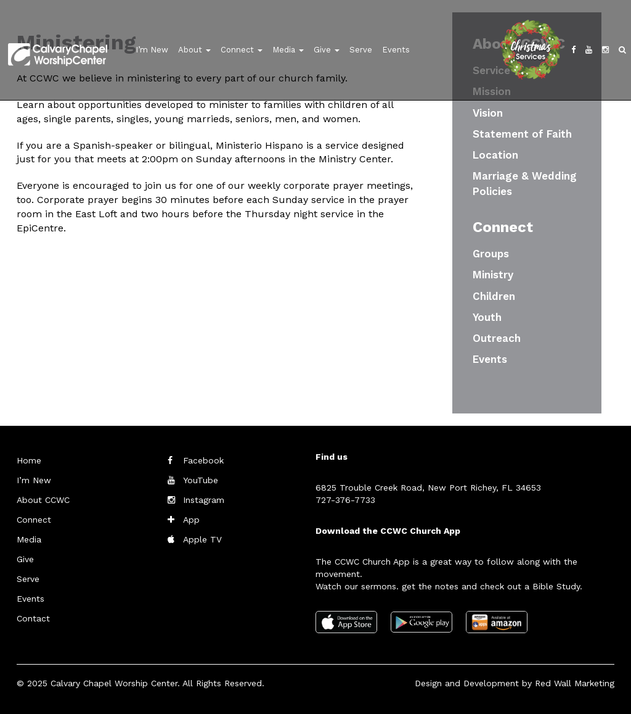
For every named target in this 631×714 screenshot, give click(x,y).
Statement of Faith (522, 134)
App (191, 520)
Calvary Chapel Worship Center (114, 683)
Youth (487, 317)
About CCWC (43, 500)
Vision (488, 113)
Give (327, 49)
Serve (360, 49)
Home (29, 460)
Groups (491, 253)
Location (495, 155)
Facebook (203, 460)
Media (288, 49)
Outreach (497, 338)
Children (494, 296)
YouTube (200, 480)
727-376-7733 (345, 500)
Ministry (493, 274)
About (194, 49)
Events (396, 49)
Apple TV (202, 539)
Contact (33, 618)
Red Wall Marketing (574, 683)
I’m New (152, 49)
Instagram (203, 500)
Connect (242, 49)
